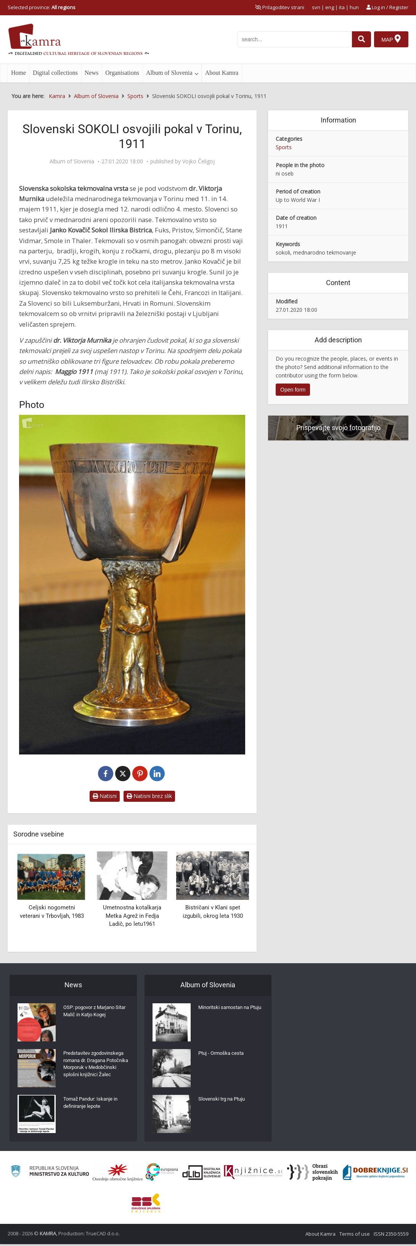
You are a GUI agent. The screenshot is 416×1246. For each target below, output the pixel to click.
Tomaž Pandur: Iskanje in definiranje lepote (92, 1106)
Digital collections (55, 72)
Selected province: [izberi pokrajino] (41, 7)
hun (354, 7)
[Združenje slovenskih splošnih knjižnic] (253, 1174)
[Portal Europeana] (162, 1174)
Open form (292, 390)
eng (329, 7)
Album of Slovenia (169, 72)
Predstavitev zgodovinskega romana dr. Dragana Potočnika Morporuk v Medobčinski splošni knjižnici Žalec (94, 1070)
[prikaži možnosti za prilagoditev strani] (279, 7)
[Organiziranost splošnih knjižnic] (117, 1174)
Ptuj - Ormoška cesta (222, 1055)
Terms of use (354, 1235)
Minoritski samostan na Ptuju (226, 1013)
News (91, 72)
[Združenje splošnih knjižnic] (146, 1204)
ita (342, 7)
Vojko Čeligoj (198, 161)
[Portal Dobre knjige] (375, 1174)
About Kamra (222, 72)
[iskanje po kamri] (293, 39)
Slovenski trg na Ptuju (223, 1101)
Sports (284, 147)
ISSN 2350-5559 (391, 1235)
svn (316, 7)
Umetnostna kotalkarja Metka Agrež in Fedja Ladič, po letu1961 (132, 915)
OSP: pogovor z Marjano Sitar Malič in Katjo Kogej (92, 1013)
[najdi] (360, 39)
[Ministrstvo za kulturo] (49, 1174)
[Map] (391, 39)
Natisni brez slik (149, 796)
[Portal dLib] (202, 1174)
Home (18, 72)
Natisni (105, 796)
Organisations (122, 72)
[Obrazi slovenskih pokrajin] (312, 1174)
